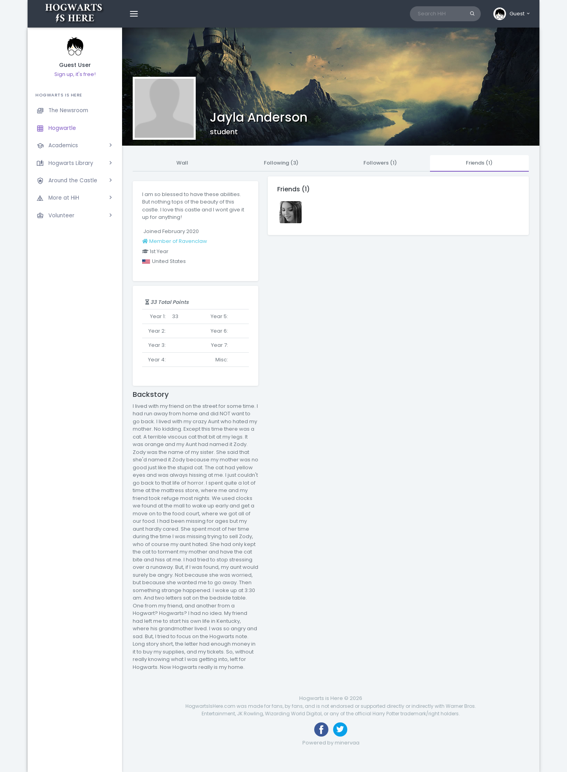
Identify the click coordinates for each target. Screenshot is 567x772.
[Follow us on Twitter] (340, 729)
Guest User (75, 65)
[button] (512, 14)
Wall (182, 163)
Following (281, 163)
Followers (380, 163)
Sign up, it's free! (75, 74)
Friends (479, 163)
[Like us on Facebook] (321, 729)
